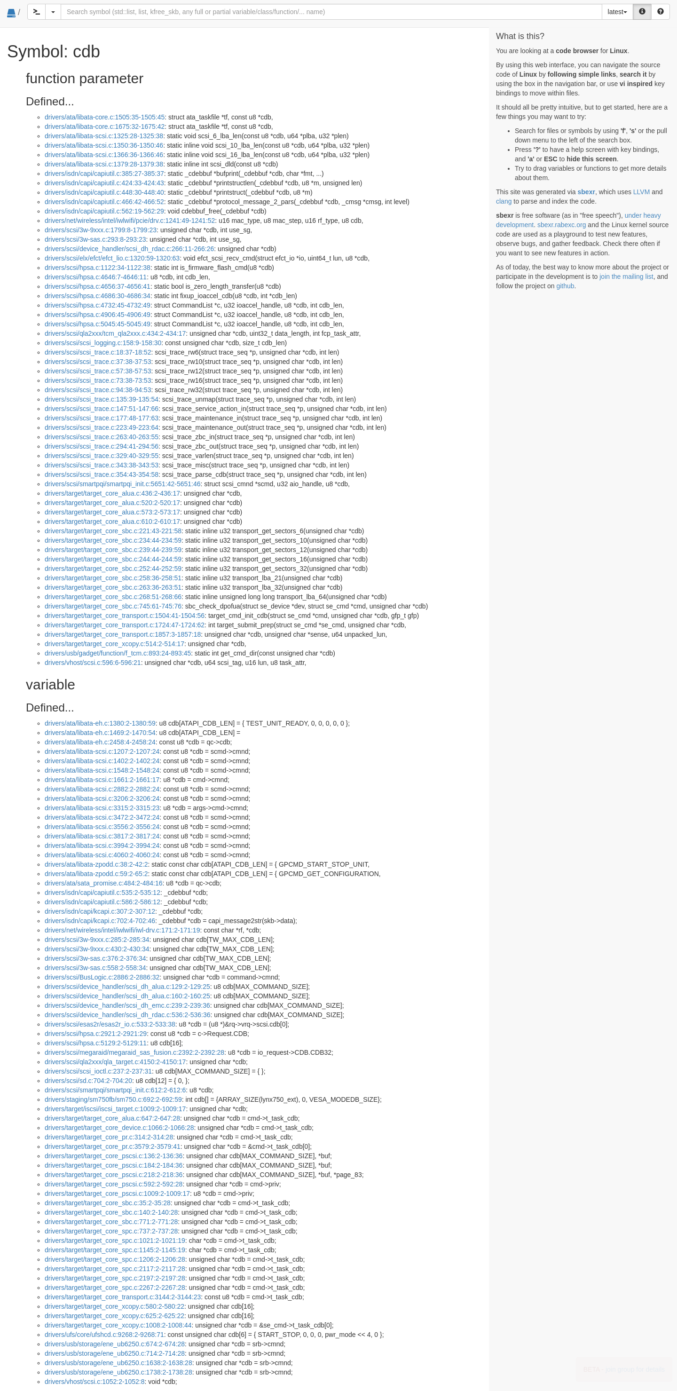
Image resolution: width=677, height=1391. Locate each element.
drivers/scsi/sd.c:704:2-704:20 (88, 1080)
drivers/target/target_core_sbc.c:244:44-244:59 (113, 559)
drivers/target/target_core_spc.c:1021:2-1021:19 (115, 1240)
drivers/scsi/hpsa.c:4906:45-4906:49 (97, 314)
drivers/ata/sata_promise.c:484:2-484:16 (104, 883)
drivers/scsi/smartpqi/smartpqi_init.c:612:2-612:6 (115, 1090)
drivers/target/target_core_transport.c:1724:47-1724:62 (125, 625)
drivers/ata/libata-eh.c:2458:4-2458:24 (100, 742)
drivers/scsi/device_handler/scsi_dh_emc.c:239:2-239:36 (127, 1005)
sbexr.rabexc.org (561, 225)
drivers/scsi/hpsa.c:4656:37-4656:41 (97, 286)
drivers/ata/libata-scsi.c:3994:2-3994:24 (102, 845)
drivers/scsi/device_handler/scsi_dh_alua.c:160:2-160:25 (127, 996)
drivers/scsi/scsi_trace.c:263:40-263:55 (101, 437)
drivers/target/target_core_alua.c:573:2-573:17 (112, 512)
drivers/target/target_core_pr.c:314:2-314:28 (109, 1137)
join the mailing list (626, 276)
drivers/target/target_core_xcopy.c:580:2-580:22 (114, 1306)
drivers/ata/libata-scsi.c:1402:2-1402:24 (102, 761)
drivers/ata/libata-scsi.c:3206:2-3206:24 (102, 798)
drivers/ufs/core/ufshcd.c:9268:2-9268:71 (104, 1334)
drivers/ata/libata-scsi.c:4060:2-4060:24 (102, 855)
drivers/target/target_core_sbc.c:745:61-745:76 (113, 606)
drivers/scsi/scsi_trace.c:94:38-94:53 (98, 390)
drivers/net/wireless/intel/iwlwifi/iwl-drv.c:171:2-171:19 (122, 930)
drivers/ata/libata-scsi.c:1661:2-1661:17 (102, 779)
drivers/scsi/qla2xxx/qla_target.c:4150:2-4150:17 (115, 1062)
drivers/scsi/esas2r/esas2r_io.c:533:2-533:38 (110, 1024)
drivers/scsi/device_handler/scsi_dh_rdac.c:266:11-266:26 (129, 249)
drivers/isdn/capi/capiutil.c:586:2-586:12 (102, 902)
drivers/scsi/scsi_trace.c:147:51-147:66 (101, 408)
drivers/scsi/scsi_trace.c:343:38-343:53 (101, 465)
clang (504, 201)
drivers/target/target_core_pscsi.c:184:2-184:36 (113, 1165)
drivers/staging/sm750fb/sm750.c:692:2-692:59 (113, 1099)
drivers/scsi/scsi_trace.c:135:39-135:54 (101, 399)
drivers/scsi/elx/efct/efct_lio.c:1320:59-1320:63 (112, 258)
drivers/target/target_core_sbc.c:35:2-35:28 (108, 1203)
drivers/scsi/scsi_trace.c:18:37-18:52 (98, 352)
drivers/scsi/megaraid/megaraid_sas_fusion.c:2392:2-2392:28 (134, 1052)
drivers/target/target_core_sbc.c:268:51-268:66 (113, 597)
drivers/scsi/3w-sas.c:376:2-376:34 (95, 958)
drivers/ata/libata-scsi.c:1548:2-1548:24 (102, 770)
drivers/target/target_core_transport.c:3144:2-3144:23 (123, 1297)
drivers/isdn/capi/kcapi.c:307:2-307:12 (100, 911)
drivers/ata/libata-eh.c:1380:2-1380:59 (100, 723)
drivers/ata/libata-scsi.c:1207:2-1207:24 (102, 751)
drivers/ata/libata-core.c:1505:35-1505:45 (105, 117)
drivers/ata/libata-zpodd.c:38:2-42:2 (96, 864)
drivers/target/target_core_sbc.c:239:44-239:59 (113, 549)
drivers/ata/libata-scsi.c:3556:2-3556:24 (102, 826)
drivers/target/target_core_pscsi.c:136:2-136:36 (113, 1156)
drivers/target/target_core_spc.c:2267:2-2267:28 (115, 1287)
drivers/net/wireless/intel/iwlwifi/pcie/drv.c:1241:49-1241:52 (130, 220)
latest (617, 12)
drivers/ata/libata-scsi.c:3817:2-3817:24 (102, 836)
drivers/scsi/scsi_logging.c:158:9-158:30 (103, 343)
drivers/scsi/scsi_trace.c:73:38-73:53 (98, 380)
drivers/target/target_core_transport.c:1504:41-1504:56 (125, 615)
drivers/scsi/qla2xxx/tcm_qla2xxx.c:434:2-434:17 (115, 333)
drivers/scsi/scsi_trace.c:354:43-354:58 (101, 474)
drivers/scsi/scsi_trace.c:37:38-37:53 (98, 361)
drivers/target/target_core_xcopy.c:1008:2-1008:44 (118, 1325)
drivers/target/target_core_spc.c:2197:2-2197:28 (115, 1278)
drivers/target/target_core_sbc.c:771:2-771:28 (111, 1221)
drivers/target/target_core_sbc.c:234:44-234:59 (113, 540)
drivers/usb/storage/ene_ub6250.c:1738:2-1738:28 (118, 1372)
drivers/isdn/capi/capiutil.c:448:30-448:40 (104, 192)
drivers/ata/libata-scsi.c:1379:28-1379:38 (104, 164)
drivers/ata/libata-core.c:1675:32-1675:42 (105, 126)
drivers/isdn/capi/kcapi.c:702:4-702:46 (100, 921)
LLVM (641, 192)
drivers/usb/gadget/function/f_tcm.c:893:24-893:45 (118, 653)
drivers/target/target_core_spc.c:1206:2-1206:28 (115, 1259)
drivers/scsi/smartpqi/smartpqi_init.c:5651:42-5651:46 (123, 484)
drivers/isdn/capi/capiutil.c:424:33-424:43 (104, 183)
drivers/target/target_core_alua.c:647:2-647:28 (112, 1118)
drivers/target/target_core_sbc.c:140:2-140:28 (111, 1212)
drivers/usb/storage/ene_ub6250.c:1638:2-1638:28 (118, 1363)
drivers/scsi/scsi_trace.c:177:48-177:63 (101, 418)
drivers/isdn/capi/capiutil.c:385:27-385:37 (104, 173)
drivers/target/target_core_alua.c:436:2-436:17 (112, 493)
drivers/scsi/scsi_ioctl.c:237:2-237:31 (98, 1071)
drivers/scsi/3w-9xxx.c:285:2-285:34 (97, 939)
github (565, 286)
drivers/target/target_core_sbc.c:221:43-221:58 (113, 531)
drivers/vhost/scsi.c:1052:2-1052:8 (94, 1381)
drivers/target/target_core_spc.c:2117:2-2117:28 (115, 1268)
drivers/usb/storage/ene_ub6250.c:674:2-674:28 (115, 1344)
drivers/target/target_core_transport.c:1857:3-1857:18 (123, 634)
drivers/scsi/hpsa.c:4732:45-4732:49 (97, 305)
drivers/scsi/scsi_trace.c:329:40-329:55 (101, 455)
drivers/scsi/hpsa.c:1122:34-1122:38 (97, 267)
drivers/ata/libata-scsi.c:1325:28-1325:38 (104, 136)
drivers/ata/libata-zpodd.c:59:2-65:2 (96, 873)
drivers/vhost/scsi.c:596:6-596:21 (93, 662)
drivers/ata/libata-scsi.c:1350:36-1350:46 (104, 145)
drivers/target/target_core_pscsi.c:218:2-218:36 (113, 1174)
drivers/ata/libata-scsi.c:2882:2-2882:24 (102, 789)
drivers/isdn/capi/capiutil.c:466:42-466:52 (104, 201)
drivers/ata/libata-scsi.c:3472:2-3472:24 (102, 817)
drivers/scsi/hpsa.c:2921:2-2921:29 (96, 1033)
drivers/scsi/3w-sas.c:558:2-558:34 (95, 968)
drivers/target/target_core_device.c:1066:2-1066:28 (119, 1127)
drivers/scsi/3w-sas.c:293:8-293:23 (95, 239)
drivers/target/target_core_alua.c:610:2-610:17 (112, 521)
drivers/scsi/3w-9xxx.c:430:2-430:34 (97, 949)
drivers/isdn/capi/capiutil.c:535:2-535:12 (102, 892)
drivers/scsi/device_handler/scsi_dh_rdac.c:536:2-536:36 (128, 1015)
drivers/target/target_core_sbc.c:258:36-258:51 (113, 578)
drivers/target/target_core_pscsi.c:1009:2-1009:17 (117, 1193)
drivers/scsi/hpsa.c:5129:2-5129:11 (96, 1043)
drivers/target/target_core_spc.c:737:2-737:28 (111, 1231)
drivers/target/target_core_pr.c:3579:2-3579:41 (113, 1146)
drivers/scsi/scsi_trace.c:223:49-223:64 (101, 427)
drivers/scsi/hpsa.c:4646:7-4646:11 (96, 277)
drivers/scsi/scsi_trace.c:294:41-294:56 (101, 446)
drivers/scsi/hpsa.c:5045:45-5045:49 (97, 324)
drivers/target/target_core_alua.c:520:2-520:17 (112, 502)
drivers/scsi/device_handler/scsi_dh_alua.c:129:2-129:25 (127, 986)
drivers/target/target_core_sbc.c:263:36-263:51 (113, 587)
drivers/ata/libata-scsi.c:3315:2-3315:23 (102, 808)
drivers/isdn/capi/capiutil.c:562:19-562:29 (104, 211)
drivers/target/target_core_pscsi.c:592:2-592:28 (113, 1184)
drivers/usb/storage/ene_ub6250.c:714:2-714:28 (115, 1353)
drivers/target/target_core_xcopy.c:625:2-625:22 (114, 1316)
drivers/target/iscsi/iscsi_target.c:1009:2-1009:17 (115, 1109)
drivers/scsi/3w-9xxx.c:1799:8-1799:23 (101, 230)
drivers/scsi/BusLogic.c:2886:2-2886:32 (102, 977)
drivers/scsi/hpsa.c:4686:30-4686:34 (97, 296)
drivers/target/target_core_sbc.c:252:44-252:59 (113, 568)
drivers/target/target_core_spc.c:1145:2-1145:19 (115, 1250)
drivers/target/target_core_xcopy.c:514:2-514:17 (114, 644)
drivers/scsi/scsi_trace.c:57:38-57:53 (98, 371)
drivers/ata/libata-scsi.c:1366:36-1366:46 (104, 154)
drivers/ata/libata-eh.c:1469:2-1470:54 (100, 732)
